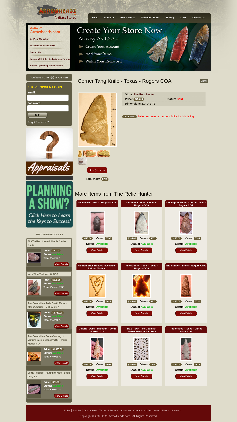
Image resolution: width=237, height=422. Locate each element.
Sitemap (176, 410)
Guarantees (90, 410)
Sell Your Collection (39, 39)
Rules (67, 410)
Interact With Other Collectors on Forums (50, 59)
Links (183, 17)
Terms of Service (108, 410)
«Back (204, 81)
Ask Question (97, 170)
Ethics (165, 410)
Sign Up (170, 17)
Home (95, 17)
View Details (61, 264)
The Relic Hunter (144, 94)
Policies (77, 410)
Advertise (125, 410)
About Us (109, 17)
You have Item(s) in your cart (49, 77)
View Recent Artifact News (43, 45)
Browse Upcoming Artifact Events (46, 66)
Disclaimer (154, 410)
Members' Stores (150, 17)
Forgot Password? (38, 122)
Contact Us (198, 17)
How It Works (127, 17)
